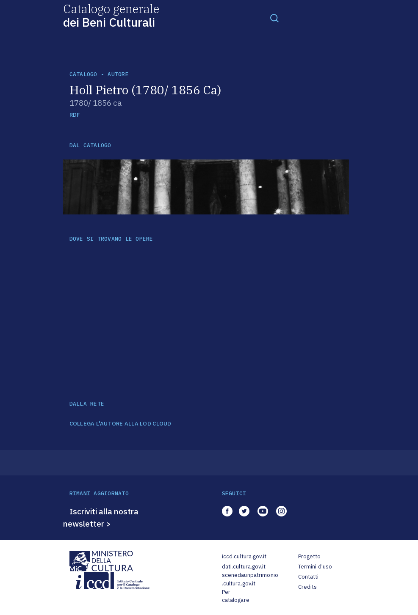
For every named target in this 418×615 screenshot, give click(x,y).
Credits (307, 586)
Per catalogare (235, 596)
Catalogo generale (111, 15)
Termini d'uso (315, 566)
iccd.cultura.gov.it (244, 556)
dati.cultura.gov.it (244, 566)
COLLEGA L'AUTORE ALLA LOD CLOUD (120, 423)
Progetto (309, 556)
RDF (74, 114)
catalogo (83, 74)
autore (118, 74)
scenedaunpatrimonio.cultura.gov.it (250, 579)
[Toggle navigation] (274, 18)
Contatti (308, 576)
